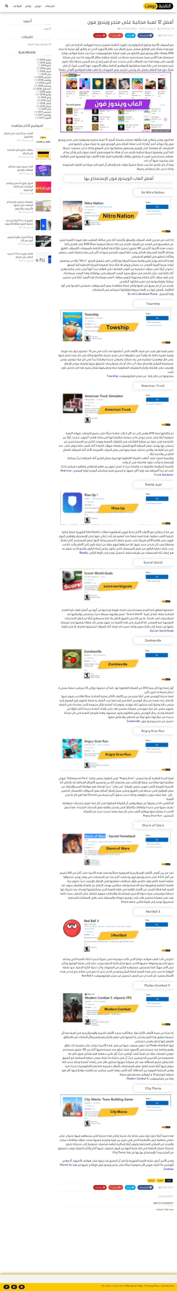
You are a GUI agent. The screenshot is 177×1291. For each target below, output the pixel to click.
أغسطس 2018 (44, 88)
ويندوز (151, 1180)
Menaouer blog (134, 1286)
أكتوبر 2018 (45, 83)
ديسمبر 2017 (44, 112)
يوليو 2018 (45, 91)
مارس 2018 (45, 103)
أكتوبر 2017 (45, 118)
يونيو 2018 (45, 94)
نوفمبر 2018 (44, 80)
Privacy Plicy (152, 1286)
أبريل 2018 (46, 100)
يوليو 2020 (45, 59)
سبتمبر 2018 (44, 86)
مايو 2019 (46, 65)
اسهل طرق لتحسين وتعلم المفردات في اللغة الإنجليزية (19, 186)
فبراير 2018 (45, 106)
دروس (38, 6)
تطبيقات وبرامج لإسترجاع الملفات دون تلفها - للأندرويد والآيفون (20, 205)
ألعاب (160, 1180)
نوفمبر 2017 (44, 115)
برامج (28, 6)
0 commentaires (128, 29)
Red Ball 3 (87, 975)
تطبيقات (50, 6)
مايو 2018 (46, 97)
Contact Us (167, 1286)
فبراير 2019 (45, 71)
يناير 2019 (46, 74)
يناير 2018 (46, 109)
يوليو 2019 (45, 62)
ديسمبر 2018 (44, 77)
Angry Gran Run (152, 815)
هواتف (17, 6)
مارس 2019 (45, 68)
